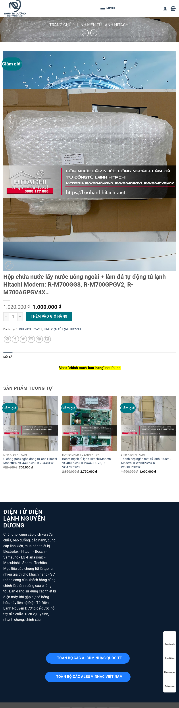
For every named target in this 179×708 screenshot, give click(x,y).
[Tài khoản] (165, 8)
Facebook (170, 639)
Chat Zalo (170, 653)
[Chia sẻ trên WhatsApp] (7, 339)
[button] (107, 8)
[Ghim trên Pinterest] (39, 339)
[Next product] (85, 33)
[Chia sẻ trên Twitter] (23, 339)
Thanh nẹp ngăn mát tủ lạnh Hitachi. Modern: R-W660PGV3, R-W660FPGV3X (146, 463)
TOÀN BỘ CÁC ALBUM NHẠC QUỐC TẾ (89, 658)
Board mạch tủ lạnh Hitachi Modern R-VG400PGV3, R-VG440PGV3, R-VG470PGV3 (88, 463)
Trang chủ (60, 24)
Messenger (169, 668)
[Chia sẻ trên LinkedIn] (47, 339)
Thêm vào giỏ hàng (49, 317)
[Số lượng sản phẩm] (13, 316)
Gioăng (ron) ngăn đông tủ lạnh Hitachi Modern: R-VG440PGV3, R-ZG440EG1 (30, 461)
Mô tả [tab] (7, 356)
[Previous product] (93, 33)
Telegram (170, 682)
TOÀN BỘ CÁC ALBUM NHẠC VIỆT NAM (89, 677)
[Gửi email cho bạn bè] (31, 339)
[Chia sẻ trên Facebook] (15, 339)
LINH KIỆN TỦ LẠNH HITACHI (103, 24)
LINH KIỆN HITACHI (29, 329)
